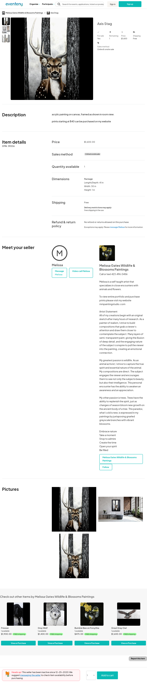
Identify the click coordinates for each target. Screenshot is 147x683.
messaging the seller (30, 675)
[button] (34, 4)
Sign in (112, 4)
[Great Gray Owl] (128, 614)
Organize (34, 4)
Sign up (130, 4)
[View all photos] (52, 58)
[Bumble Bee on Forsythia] (92, 614)
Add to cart (107, 675)
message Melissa (117, 227)
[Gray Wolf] (55, 614)
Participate (48, 4)
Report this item (138, 658)
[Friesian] (18, 614)
